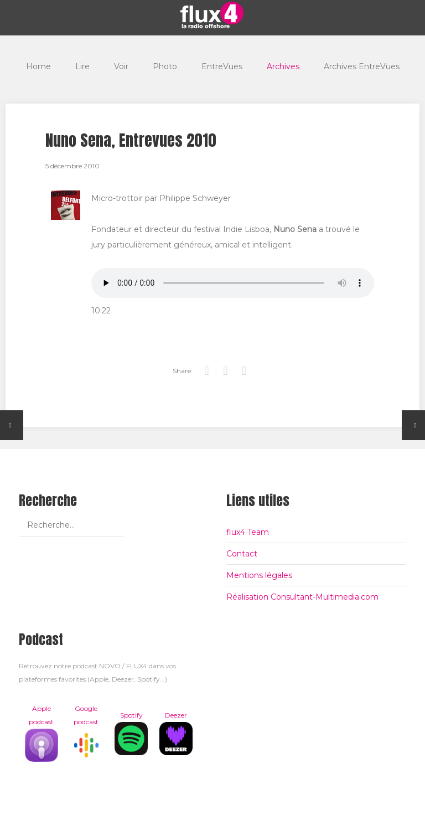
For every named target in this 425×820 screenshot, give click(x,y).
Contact (241, 554)
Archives (283, 66)
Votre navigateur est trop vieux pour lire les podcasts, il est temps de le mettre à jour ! (232, 283)
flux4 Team (247, 532)
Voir (121, 66)
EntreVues (221, 66)
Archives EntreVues (362, 66)
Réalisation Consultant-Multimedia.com (302, 597)
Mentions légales (259, 575)
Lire (82, 66)
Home (38, 66)
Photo (165, 66)
